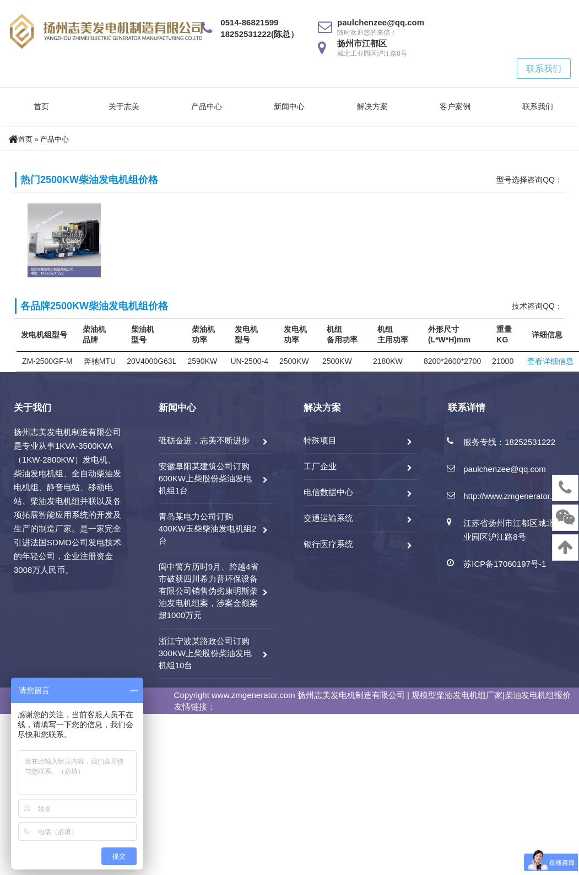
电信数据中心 (328, 492)
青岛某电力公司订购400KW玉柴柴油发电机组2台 (208, 528)
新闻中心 (289, 106)
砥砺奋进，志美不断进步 (204, 440)
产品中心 (206, 106)
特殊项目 (320, 440)
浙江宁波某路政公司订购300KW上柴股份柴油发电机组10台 (205, 653)
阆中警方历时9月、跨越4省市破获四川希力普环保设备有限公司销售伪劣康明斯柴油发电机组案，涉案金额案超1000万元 (209, 591)
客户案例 (455, 106)
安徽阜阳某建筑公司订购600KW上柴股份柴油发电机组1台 (205, 478)
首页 (41, 106)
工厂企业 (320, 466)
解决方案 (372, 106)
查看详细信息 (550, 361)
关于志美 (124, 106)
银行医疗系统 (328, 544)
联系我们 (543, 68)
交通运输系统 (328, 518)
